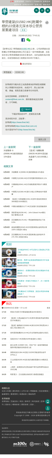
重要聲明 (14, 394)
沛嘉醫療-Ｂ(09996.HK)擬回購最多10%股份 (13, 153)
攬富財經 (24, 404)
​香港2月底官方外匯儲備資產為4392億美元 (26, 312)
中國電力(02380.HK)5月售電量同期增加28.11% (29, 178)
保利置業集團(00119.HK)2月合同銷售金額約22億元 (29, 333)
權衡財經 (16, 404)
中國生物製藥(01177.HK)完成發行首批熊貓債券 (29, 206)
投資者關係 (43, 391)
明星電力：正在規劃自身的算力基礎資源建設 (27, 374)
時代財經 (35, 401)
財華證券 (46, 1)
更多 (48, 308)
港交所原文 (26, 64)
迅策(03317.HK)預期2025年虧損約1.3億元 (26, 339)
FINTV (28, 1)
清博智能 (5, 401)
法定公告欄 (6, 391)
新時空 (27, 401)
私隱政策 (23, 394)
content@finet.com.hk (14, 99)
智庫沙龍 (38, 5)
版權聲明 (5, 394)
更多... (33, 404)
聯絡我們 (46, 5)
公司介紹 (25, 391)
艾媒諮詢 (14, 401)
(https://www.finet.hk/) (20, 122)
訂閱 (12, 1)
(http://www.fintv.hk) (27, 130)
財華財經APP (28, 5)
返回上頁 (42, 139)
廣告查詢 (16, 391)
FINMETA (38, 1)
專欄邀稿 (33, 391)
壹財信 (8, 404)
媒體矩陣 (17, 5)
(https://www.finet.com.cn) (26, 126)
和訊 (21, 401)
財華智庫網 (19, 1)
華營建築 (7, 72)
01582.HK (26, 49)
